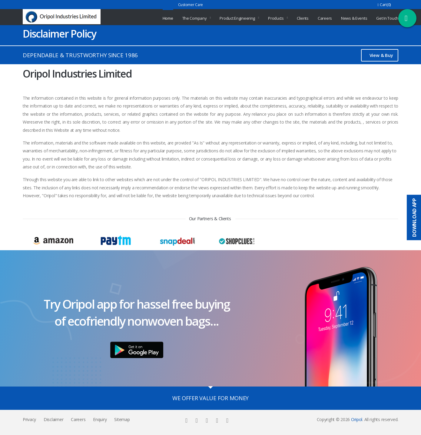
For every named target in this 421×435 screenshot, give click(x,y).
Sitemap (122, 419)
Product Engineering (237, 18)
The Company (194, 18)
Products (276, 18)
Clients (303, 18)
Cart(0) (384, 4)
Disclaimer (53, 419)
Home (168, 18)
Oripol (356, 419)
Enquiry (100, 419)
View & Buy (381, 55)
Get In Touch (387, 18)
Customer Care (190, 4)
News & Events (354, 18)
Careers (325, 18)
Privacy (29, 419)
